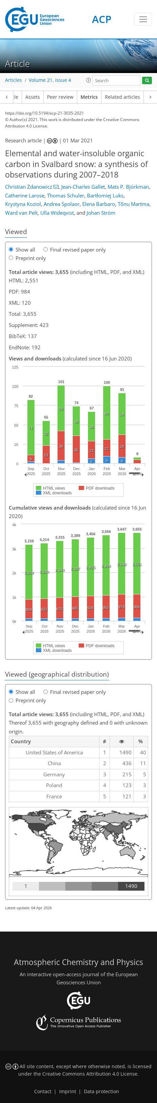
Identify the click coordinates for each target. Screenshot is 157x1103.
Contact (42, 1091)
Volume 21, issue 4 (50, 80)
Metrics (89, 97)
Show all (22, 249)
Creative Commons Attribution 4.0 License (89, 1074)
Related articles (122, 97)
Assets (32, 97)
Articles (13, 80)
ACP (101, 19)
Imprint (67, 1091)
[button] (88, 80)
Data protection (101, 1091)
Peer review (60, 97)
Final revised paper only (74, 249)
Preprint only (27, 258)
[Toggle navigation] (143, 19)
